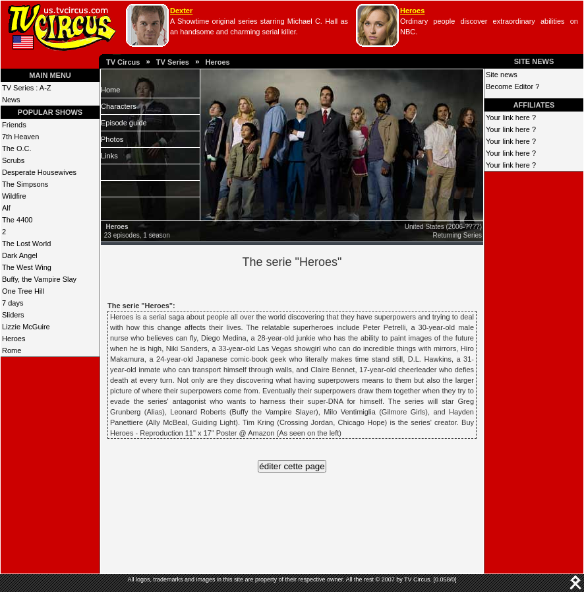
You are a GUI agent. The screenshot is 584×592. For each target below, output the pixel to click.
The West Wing (26, 267)
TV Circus (123, 62)
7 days (12, 303)
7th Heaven (20, 137)
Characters (118, 106)
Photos (112, 139)
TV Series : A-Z (26, 88)
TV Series (172, 62)
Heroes (412, 11)
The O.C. (17, 148)
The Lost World (26, 243)
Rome (11, 350)
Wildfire (14, 196)
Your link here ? (511, 117)
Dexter (181, 11)
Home (110, 90)
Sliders (13, 315)
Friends (14, 125)
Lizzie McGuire (26, 327)
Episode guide (124, 123)
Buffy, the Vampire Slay (39, 279)
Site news (501, 75)
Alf (6, 208)
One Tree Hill (23, 291)
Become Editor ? (512, 86)
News (11, 100)
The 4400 (17, 220)
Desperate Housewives (39, 172)
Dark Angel (20, 255)
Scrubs (13, 160)
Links (109, 156)
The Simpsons (25, 184)
